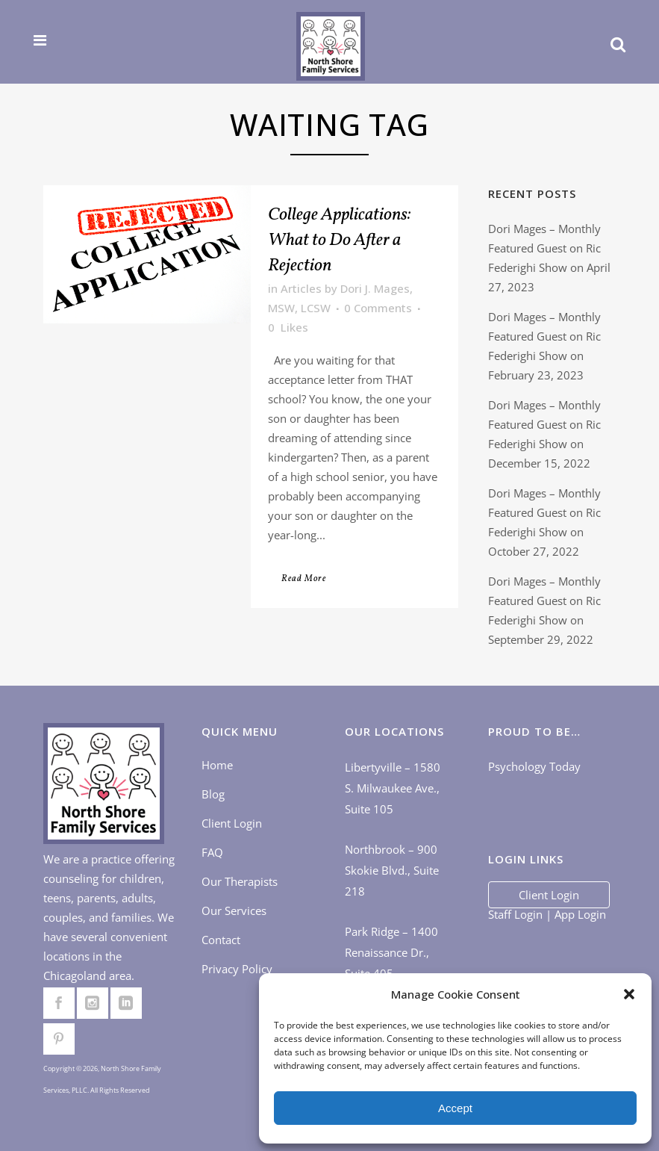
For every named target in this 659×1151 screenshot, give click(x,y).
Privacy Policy (237, 969)
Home (217, 765)
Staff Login (515, 914)
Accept (455, 1108)
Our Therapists (240, 882)
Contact (221, 940)
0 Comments (378, 307)
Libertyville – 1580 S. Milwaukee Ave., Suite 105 (392, 788)
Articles (301, 288)
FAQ (212, 853)
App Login (580, 914)
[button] (629, 994)
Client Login (232, 823)
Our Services (234, 911)
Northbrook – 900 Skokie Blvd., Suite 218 (392, 871)
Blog (213, 794)
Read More (303, 579)
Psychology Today (534, 767)
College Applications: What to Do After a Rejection (339, 240)
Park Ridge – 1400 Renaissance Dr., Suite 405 (391, 953)
